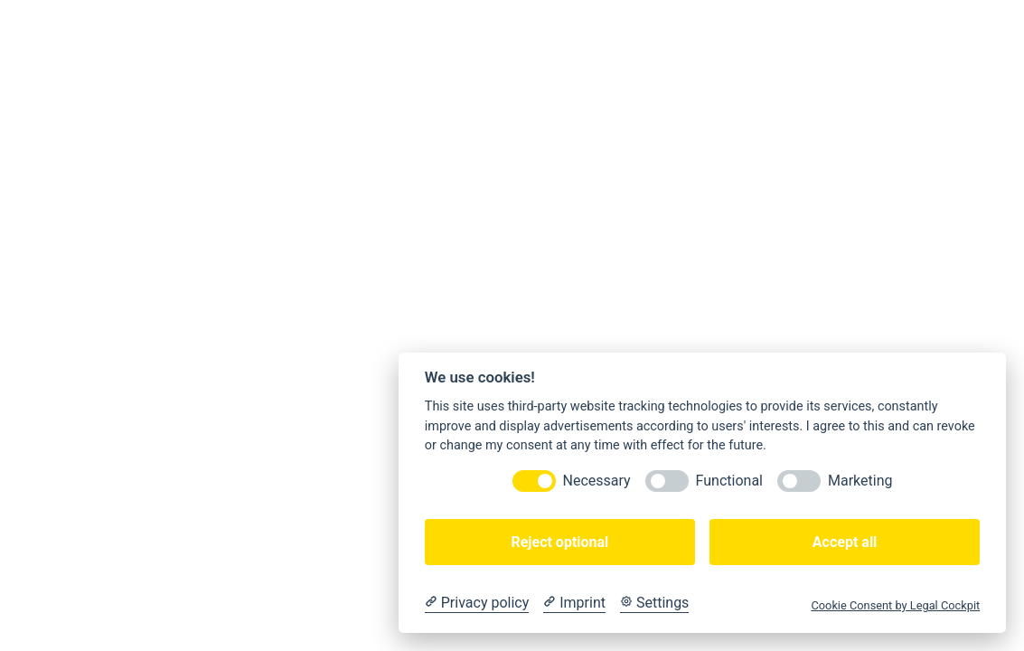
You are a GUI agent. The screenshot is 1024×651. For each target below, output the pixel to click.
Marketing (860, 480)
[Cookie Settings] (654, 603)
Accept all (845, 542)
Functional (729, 480)
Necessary (597, 480)
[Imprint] (574, 603)
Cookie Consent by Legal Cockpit (895, 605)
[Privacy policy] (477, 603)
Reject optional (559, 542)
